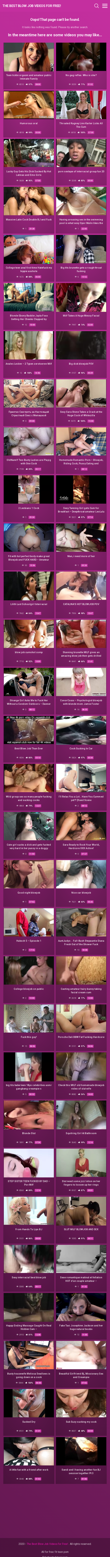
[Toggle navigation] (105, 6)
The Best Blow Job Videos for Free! (31, 6)
